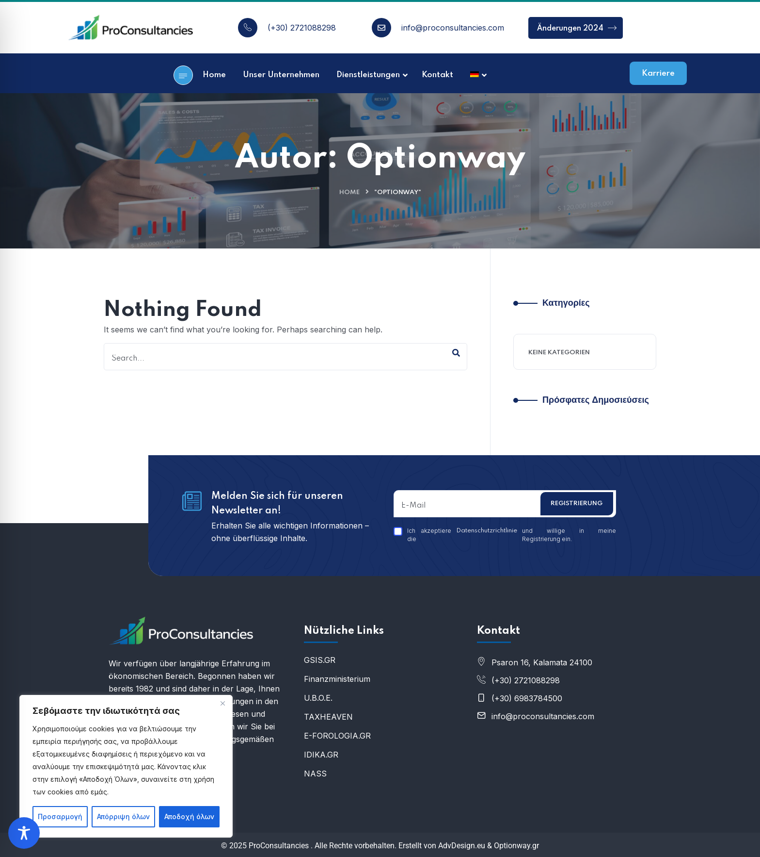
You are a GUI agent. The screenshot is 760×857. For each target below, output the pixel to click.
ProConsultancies (279, 845)
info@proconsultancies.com (452, 28)
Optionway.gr (516, 845)
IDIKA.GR (321, 754)
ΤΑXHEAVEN (328, 717)
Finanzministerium (337, 679)
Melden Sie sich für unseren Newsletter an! (277, 504)
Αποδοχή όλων (189, 816)
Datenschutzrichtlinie (486, 530)
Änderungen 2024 (577, 28)
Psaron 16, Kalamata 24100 (541, 662)
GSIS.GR (319, 660)
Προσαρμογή (60, 816)
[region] (126, 766)
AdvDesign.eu (461, 845)
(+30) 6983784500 (526, 698)
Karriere (658, 73)
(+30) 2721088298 (302, 28)
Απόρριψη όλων (123, 816)
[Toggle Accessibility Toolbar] (24, 833)
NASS (315, 773)
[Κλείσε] (222, 703)
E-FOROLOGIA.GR (337, 736)
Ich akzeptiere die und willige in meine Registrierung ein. (505, 535)
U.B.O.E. (318, 698)
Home (349, 192)
